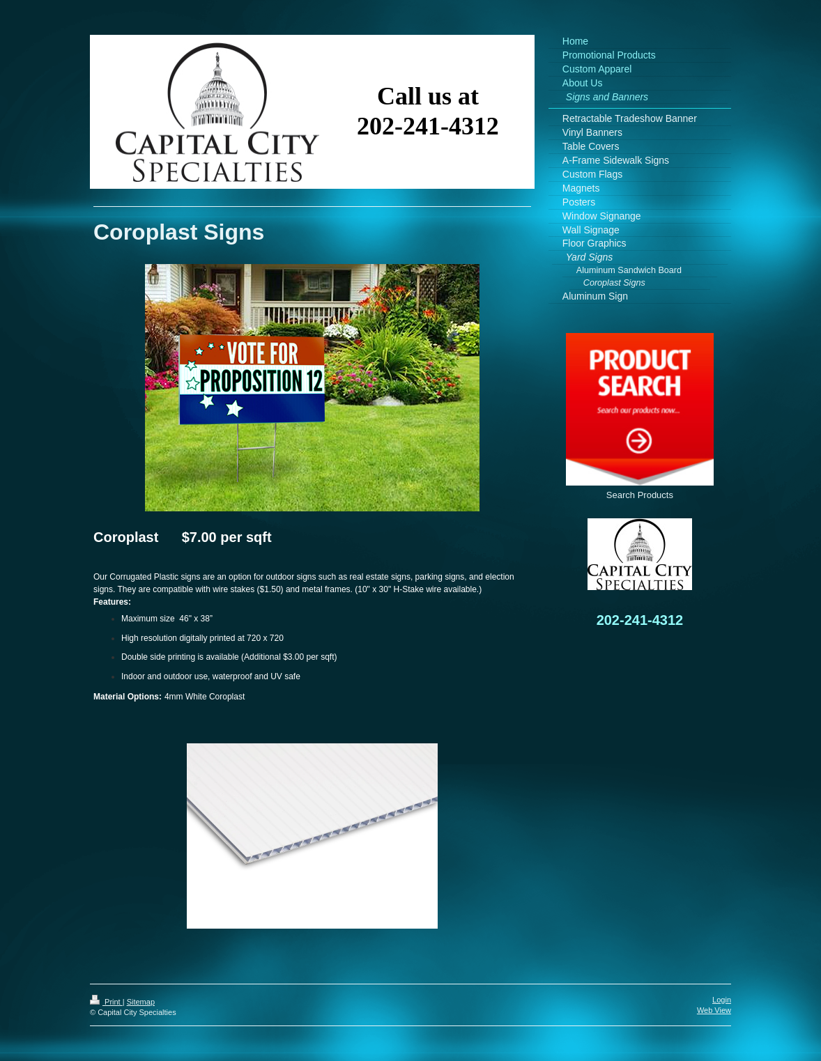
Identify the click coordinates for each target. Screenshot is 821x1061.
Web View (714, 1010)
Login (721, 1000)
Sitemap (141, 1002)
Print (106, 1002)
